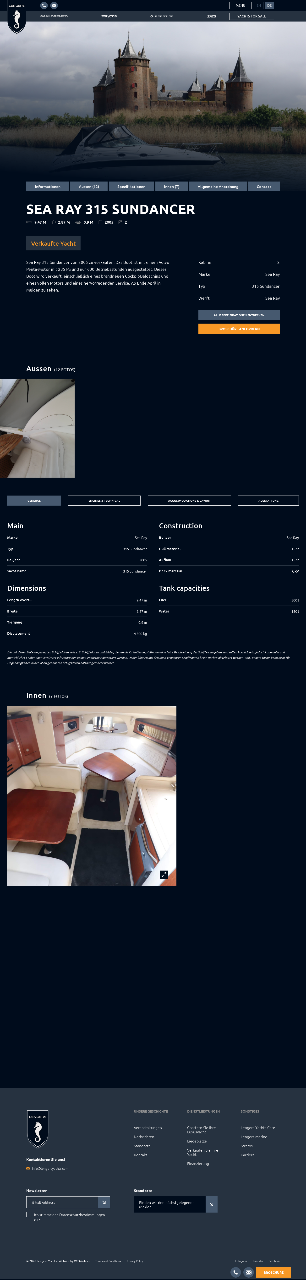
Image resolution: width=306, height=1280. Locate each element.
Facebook (274, 1261)
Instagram (241, 1261)
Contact (264, 186)
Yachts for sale (251, 16)
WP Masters (81, 1262)
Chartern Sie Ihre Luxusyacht (201, 1130)
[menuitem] (258, 5)
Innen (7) (171, 186)
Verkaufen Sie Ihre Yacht (202, 1153)
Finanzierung (198, 1164)
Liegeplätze (197, 1142)
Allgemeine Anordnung (218, 186)
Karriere (248, 1155)
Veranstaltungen (148, 1128)
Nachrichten (144, 1137)
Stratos (247, 1146)
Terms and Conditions (108, 1262)
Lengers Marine (254, 1137)
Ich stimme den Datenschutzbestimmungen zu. (69, 1218)
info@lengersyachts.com (50, 1169)
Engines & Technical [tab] (101, 501)
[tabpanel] (153, 579)
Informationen (47, 186)
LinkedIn (258, 1261)
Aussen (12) (89, 186)
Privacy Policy (135, 1262)
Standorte (142, 1146)
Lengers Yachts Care (258, 1128)
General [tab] (32, 501)
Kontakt (140, 1155)
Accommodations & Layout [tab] (188, 501)
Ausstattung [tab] (269, 501)
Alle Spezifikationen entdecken (239, 315)
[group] (153, 429)
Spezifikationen (131, 186)
